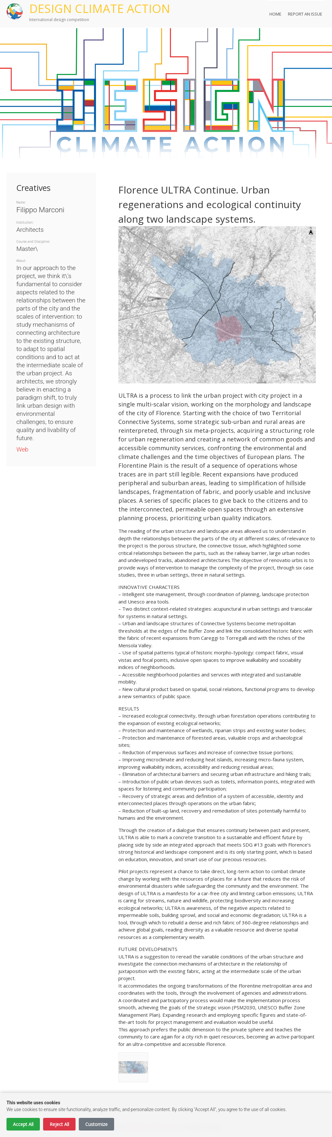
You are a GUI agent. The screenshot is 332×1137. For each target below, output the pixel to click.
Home (275, 14)
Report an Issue (305, 14)
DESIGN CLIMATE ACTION (99, 9)
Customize (96, 1124)
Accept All (23, 1124)
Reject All (59, 1124)
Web (22, 449)
